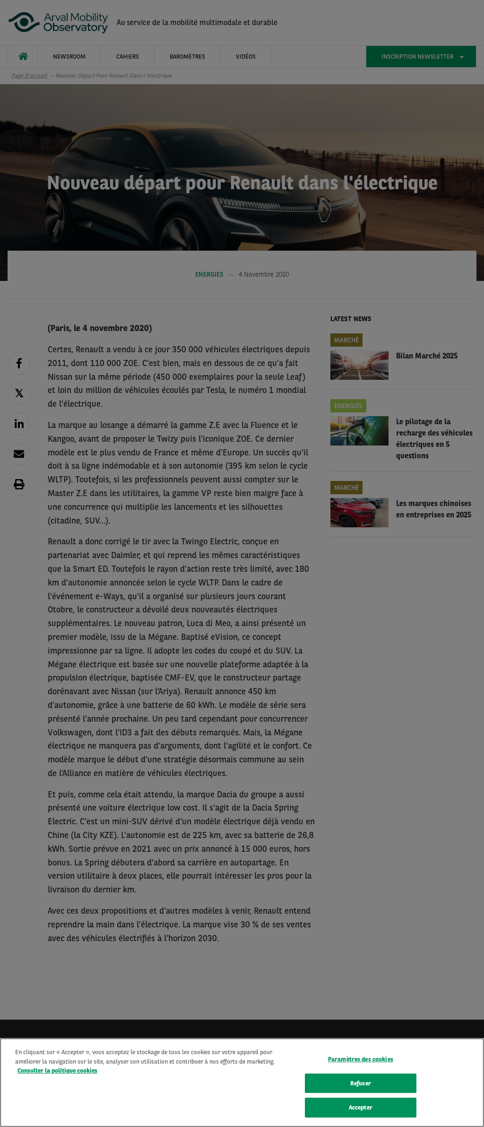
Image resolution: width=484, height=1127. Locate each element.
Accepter (360, 1108)
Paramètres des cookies (360, 1059)
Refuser (360, 1083)
